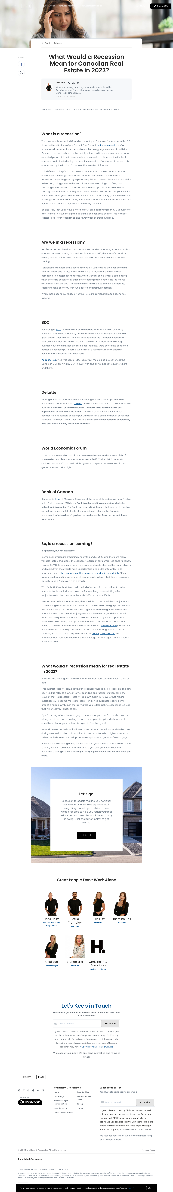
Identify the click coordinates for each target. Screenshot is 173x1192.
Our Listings (59, 1096)
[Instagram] (43, 1090)
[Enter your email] (79, 1023)
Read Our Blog (83, 1092)
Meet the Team (60, 1108)
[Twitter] (24, 1090)
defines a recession (107, 145)
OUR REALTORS (49, 6)
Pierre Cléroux (48, 359)
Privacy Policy (148, 1150)
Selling (80, 1104)
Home (56, 1092)
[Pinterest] (33, 1090)
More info (130, 1188)
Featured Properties (68, 6)
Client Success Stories (63, 1112)
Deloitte (78, 403)
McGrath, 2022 (109, 625)
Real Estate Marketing (92, 6)
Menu (141, 6)
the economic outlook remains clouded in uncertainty (90, 573)
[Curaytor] (30, 1104)
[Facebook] (19, 1090)
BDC (58, 329)
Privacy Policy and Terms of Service (96, 1046)
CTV (57, 498)
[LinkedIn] (28, 1090)
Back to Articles (53, 43)
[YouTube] (38, 1090)
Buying (80, 1108)
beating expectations (103, 633)
